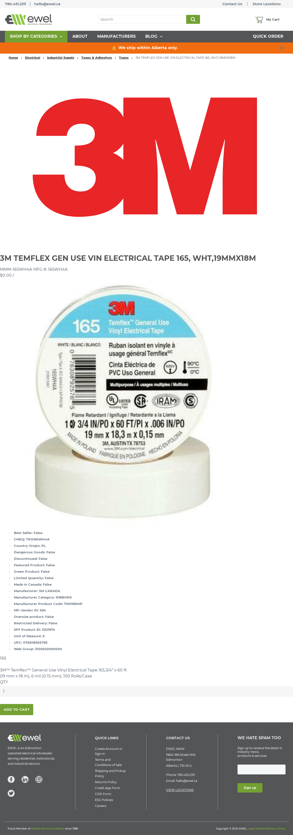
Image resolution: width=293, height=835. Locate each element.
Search (193, 19)
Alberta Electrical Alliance (47, 828)
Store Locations (267, 4)
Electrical (32, 58)
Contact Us (232, 4)
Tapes (124, 58)
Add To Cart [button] (16, 709)
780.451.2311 (15, 4)
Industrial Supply (60, 58)
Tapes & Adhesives (96, 58)
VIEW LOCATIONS (180, 790)
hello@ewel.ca (47, 4)
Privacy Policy (276, 828)
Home (13, 58)
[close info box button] (281, 47)
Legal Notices (256, 828)
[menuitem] (36, 36)
